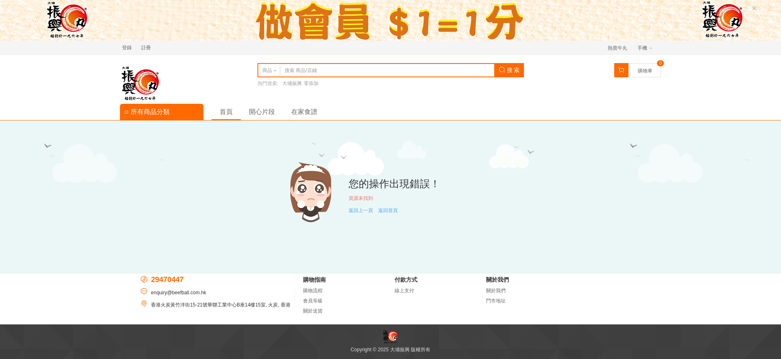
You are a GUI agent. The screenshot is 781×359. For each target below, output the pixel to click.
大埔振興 (292, 83)
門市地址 (496, 301)
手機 (644, 48)
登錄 (127, 47)
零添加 (311, 83)
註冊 (146, 47)
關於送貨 (313, 311)
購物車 (645, 71)
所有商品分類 (147, 111)
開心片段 (262, 111)
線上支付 (404, 290)
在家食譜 (304, 111)
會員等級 (313, 301)
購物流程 (313, 290)
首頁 (226, 111)
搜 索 (509, 69)
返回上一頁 (361, 210)
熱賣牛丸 (617, 48)
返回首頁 (388, 210)
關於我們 (496, 290)
